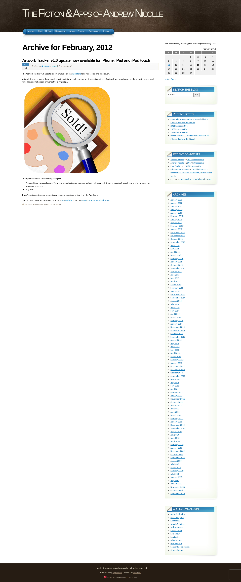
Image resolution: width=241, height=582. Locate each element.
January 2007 (176, 483)
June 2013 (175, 346)
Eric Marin (175, 520)
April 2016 (175, 252)
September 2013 (178, 337)
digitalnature (117, 572)
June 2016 (175, 245)
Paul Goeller (176, 166)
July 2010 (175, 435)
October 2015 (177, 265)
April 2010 (175, 441)
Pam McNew (176, 543)
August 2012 (176, 379)
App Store (76, 73)
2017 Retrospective (195, 159)
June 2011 (175, 412)
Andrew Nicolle (177, 159)
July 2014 (175, 304)
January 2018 (176, 219)
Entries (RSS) (111, 577)
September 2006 (178, 493)
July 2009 (175, 464)
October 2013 (177, 333)
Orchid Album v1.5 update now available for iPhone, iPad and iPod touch (191, 172)
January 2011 (176, 421)
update (58, 204)
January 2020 (176, 209)
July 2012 (175, 382)
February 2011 (177, 418)
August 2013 (176, 340)
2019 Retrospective (179, 132)
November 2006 (178, 487)
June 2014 (175, 307)
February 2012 (177, 392)
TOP (135, 577)
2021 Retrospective (179, 126)
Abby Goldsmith (178, 514)
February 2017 (177, 226)
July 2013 (175, 343)
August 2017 (176, 222)
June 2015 (175, 275)
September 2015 (178, 268)
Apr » (173, 79)
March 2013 (176, 356)
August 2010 (176, 431)
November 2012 (178, 369)
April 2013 (175, 353)
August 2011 (176, 405)
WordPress (137, 572)
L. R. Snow (175, 533)
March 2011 (176, 415)
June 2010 (175, 438)
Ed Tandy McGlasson (180, 169)
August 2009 (176, 461)
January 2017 (176, 229)
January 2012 (176, 395)
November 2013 (178, 330)
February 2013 (177, 359)
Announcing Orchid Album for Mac (195, 179)
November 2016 (178, 235)
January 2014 (176, 324)
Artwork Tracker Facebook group (95, 200)
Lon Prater (175, 537)
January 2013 (176, 363)
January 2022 (176, 203)
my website (67, 200)
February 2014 (177, 320)
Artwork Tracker (49, 204)
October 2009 (177, 454)
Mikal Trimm (176, 540)
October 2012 (177, 372)
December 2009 (178, 451)
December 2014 (178, 294)
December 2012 (178, 366)
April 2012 (175, 389)
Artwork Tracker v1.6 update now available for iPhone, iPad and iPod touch (86, 60)
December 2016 (178, 232)
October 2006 (177, 490)
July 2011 (175, 408)
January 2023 (176, 200)
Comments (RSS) (126, 577)
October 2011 (177, 402)
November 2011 (178, 399)
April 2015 (175, 281)
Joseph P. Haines (178, 524)
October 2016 (177, 239)
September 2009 (178, 457)
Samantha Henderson (180, 547)
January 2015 (176, 291)
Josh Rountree (177, 527)
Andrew (45, 66)
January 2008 (176, 477)
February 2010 (177, 444)
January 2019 (176, 213)
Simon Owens (177, 550)
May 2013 (175, 350)
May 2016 (175, 248)
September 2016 (178, 242)
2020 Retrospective (179, 129)
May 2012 (175, 385)
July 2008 (175, 474)
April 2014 (175, 314)
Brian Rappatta (177, 517)
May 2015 (175, 278)
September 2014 (178, 297)
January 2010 (176, 448)
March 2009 (176, 467)
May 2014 (175, 310)
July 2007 (175, 480)
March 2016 (176, 255)
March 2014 (176, 317)
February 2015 (177, 288)
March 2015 (176, 284)
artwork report (37, 204)
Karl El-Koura (176, 530)
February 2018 (177, 216)
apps (54, 66)
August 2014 (176, 301)
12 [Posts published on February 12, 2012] (169, 65)
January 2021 (176, 206)
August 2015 (176, 271)
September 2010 (178, 428)
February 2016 (177, 258)
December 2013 (178, 327)
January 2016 (176, 261)
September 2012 (178, 376)
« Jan (167, 79)
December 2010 (178, 425)
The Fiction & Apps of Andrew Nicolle (92, 13)
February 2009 (177, 470)
